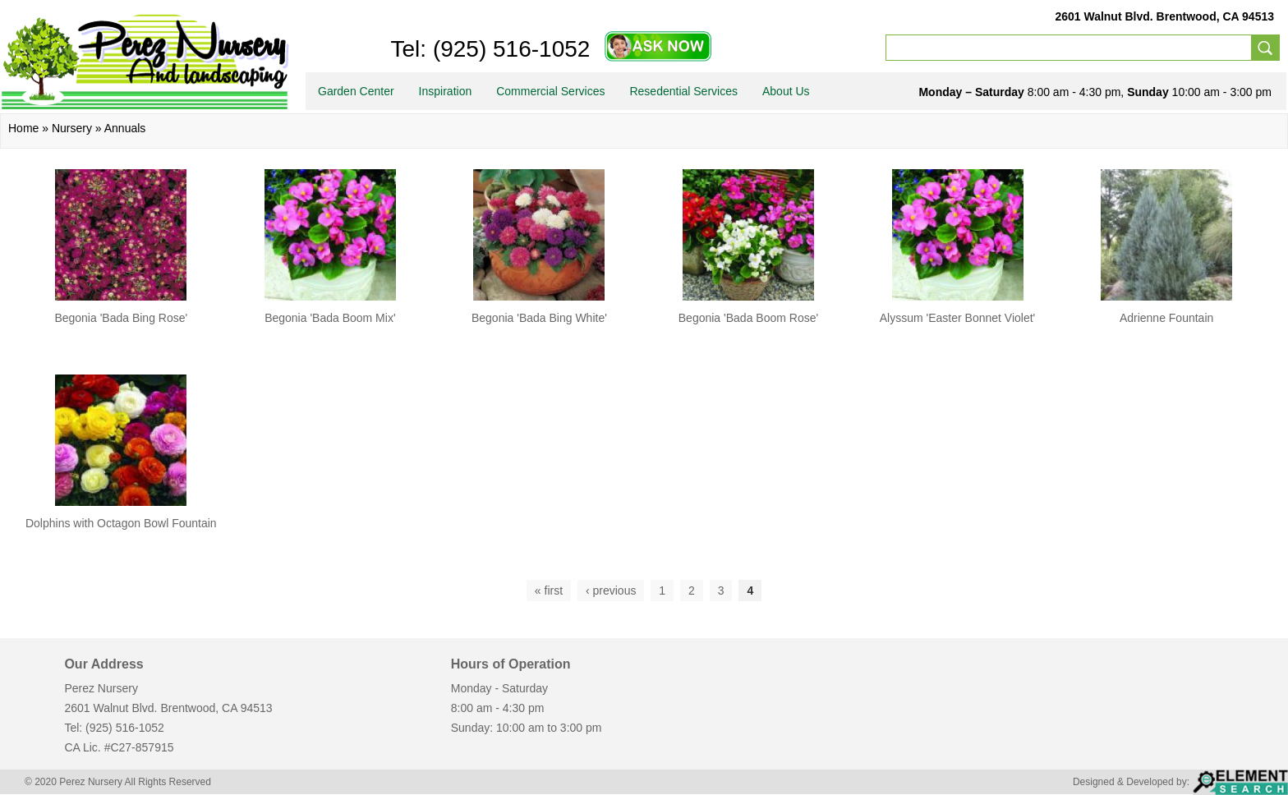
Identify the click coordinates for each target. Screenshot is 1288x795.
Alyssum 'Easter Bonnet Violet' (958, 317)
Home (23, 128)
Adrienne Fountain (1166, 317)
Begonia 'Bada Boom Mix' (329, 317)
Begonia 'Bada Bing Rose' (120, 317)
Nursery (72, 128)
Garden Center (356, 91)
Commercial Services (550, 91)
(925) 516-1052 (508, 49)
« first (549, 590)
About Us (786, 91)
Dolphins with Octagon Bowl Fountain (121, 523)
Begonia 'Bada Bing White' (539, 317)
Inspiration (445, 91)
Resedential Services (683, 91)
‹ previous (611, 590)
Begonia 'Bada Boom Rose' (748, 317)
